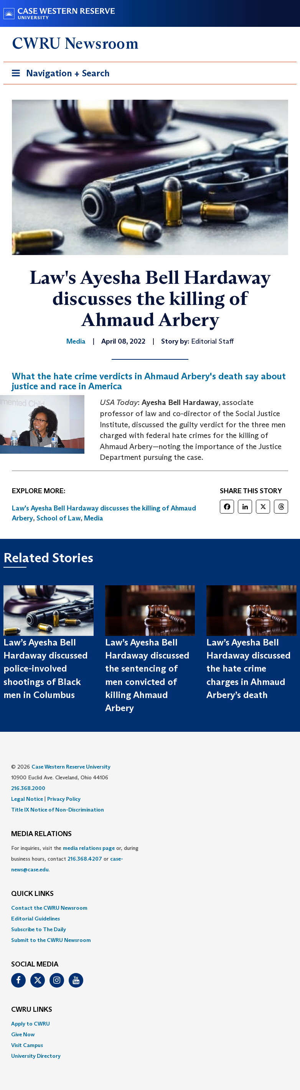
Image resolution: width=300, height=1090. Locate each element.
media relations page (89, 848)
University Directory (36, 1055)
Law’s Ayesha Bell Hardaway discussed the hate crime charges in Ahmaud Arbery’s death (248, 668)
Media (93, 518)
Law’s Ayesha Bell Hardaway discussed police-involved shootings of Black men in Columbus (45, 668)
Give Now (23, 1034)
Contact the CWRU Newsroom (49, 907)
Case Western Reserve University (70, 766)
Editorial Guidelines (35, 918)
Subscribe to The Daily (38, 929)
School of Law (58, 518)
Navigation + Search (58, 74)
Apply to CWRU (30, 1023)
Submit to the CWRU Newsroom (51, 940)
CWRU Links (31, 1010)
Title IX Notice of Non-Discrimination (57, 809)
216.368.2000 (28, 788)
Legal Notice (27, 798)
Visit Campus (27, 1045)
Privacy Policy (64, 798)
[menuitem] (150, 907)
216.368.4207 (85, 858)
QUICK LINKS (32, 894)
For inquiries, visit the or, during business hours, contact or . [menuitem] (74, 859)
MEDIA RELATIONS (41, 834)
